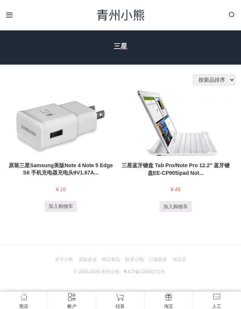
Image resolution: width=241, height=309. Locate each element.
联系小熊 (134, 259)
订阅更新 (158, 259)
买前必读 (87, 259)
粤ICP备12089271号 (143, 271)
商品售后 (111, 259)
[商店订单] (214, 80)
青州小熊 (110, 271)
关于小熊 (64, 259)
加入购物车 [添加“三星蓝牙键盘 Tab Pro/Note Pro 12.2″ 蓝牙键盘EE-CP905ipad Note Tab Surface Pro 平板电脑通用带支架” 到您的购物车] (175, 206)
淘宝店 (179, 259)
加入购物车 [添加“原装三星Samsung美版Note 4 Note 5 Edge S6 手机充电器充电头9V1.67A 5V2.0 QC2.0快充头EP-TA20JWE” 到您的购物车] (61, 206)
